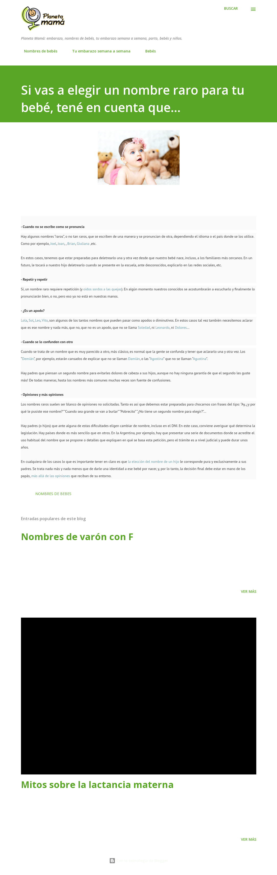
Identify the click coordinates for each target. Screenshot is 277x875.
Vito (44, 320)
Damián (134, 358)
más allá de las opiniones (50, 476)
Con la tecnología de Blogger (138, 860)
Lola (24, 320)
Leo (37, 320)
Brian (71, 243)
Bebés (147, 51)
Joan (61, 243)
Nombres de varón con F (77, 536)
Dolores (181, 327)
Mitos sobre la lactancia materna (97, 784)
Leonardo (163, 327)
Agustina (199, 358)
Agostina (156, 358)
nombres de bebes (53, 493)
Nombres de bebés (37, 51)
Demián (28, 358)
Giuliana (83, 243)
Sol (31, 320)
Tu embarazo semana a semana (98, 51)
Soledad (144, 327)
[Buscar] (231, 8)
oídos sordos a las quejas (102, 289)
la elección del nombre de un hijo (153, 461)
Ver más (248, 591)
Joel (52, 243)
